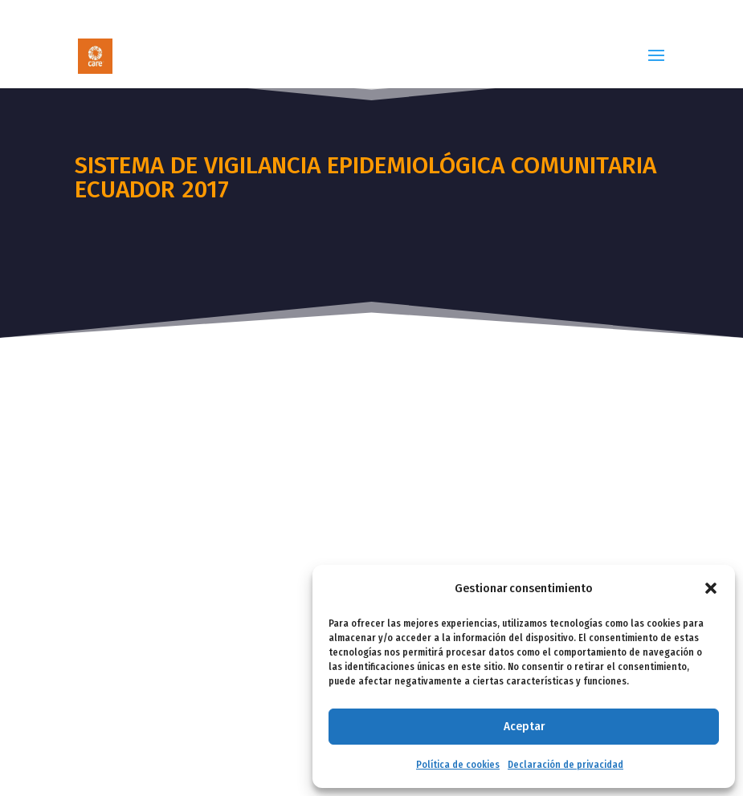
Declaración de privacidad (565, 764)
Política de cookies (458, 764)
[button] (711, 588)
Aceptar (524, 726)
